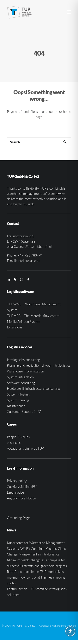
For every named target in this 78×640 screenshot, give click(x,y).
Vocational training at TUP (25, 448)
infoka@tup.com (29, 260)
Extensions (14, 327)
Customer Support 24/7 (24, 411)
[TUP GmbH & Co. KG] (19, 12)
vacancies (14, 442)
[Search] (39, 141)
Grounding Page (18, 518)
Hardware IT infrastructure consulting (33, 388)
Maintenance (16, 406)
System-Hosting (18, 394)
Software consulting (21, 383)
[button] (69, 12)
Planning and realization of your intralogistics (38, 365)
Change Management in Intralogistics (33, 554)
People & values (18, 437)
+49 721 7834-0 (30, 255)
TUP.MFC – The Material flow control (33, 316)
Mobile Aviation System (23, 321)
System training (18, 400)
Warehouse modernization (25, 371)
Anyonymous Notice (21, 498)
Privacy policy (17, 480)
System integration (20, 377)
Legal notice (15, 492)
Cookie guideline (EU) (22, 486)
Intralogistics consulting (23, 360)
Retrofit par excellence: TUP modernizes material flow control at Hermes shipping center (36, 577)
